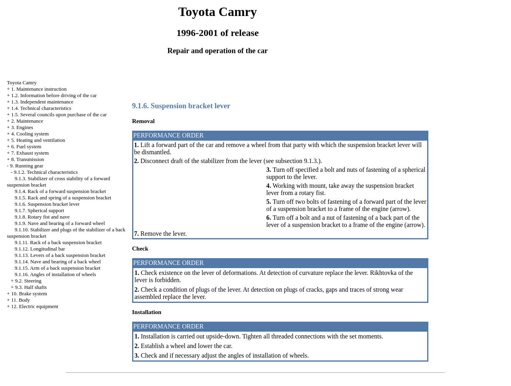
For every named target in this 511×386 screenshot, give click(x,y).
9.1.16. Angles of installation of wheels (55, 274)
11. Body (20, 300)
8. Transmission (27, 159)
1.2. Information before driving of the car (54, 95)
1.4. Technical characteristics (41, 108)
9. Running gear (26, 166)
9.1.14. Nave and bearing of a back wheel (58, 262)
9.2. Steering (28, 281)
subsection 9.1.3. (297, 160)
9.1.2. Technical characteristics (46, 172)
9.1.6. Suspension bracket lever (47, 204)
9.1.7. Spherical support (39, 210)
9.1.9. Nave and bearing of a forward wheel (60, 223)
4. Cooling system (30, 134)
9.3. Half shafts (31, 287)
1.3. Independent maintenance (42, 102)
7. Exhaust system (30, 153)
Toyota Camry (22, 83)
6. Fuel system (26, 146)
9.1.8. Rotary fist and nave (42, 217)
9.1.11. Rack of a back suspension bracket (58, 242)
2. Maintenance (27, 121)
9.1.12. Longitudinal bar (40, 249)
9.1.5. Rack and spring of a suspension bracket (63, 198)
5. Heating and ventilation (38, 140)
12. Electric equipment (34, 306)
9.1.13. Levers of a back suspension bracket (60, 255)
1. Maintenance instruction (39, 89)
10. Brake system (29, 293)
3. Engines (22, 127)
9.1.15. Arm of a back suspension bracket (58, 268)
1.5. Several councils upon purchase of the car (59, 114)
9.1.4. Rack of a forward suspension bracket (60, 191)
